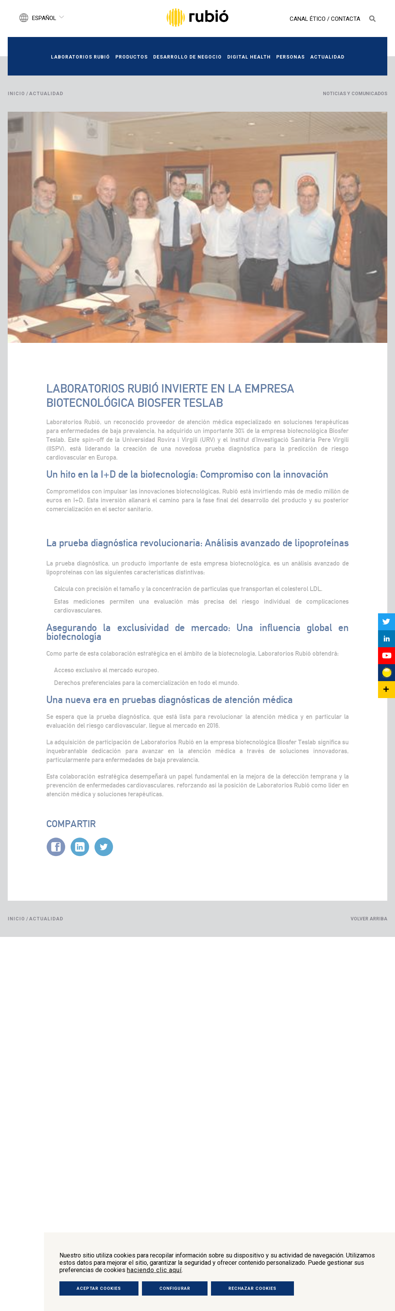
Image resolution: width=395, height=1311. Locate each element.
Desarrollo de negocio (187, 57)
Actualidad (327, 57)
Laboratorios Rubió (80, 57)
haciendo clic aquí (154, 1270)
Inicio (16, 93)
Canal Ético (308, 18)
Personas (290, 57)
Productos (131, 57)
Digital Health (249, 57)
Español (44, 18)
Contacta (345, 18)
